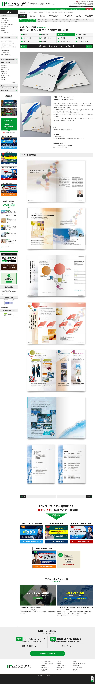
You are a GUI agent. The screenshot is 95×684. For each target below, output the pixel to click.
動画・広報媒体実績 (5, 54)
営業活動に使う (4, 65)
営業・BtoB (40, 19)
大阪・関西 (70, 21)
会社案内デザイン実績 (6, 41)
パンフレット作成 (5, 20)
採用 (46, 19)
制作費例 (43, 665)
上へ (92, 678)
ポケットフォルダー (86, 19)
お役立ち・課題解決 (9, 203)
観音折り (47, 21)
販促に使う (3, 79)
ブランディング (4, 73)
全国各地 (76, 21)
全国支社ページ (65, 646)
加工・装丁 (40, 21)
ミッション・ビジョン (67, 9)
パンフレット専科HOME (24, 12)
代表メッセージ (60, 667)
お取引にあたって (45, 667)
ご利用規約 (75, 669)
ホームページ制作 (5, 50)
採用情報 (59, 669)
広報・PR (52, 19)
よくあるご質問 (44, 669)
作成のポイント (5, 15)
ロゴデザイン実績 (5, 52)
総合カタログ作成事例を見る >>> (61, 147)
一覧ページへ (14, 35)
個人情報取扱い (76, 665)
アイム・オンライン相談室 (47, 664)
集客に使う (3, 77)
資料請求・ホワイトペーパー (79, 664)
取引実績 (60, 9)
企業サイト (75, 9)
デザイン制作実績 (5, 37)
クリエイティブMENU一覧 (7, 88)
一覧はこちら (6, 246)
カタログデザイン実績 (6, 45)
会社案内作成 (4, 18)
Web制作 (3, 28)
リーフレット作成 (5, 26)
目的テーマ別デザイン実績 (7, 59)
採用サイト (81, 9)
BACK (24, 46)
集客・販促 (58, 19)
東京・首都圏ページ (29, 646)
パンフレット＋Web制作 (7, 24)
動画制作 (3, 30)
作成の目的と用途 (5, 62)
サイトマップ (76, 671)
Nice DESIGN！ (54, 21)
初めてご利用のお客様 (46, 662)
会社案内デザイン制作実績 (44, 12)
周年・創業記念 (76, 19)
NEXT (88, 46)
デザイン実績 (34, 12)
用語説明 (43, 671)
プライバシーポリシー (78, 667)
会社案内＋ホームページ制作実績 (8, 47)
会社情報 (55, 9)
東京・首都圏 (62, 21)
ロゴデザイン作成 (5, 32)
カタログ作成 (4, 22)
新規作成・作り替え (5, 75)
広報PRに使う (4, 71)
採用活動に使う (4, 67)
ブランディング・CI (67, 19)
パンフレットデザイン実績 (7, 43)
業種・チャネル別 (5, 69)
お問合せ (90, 9)
